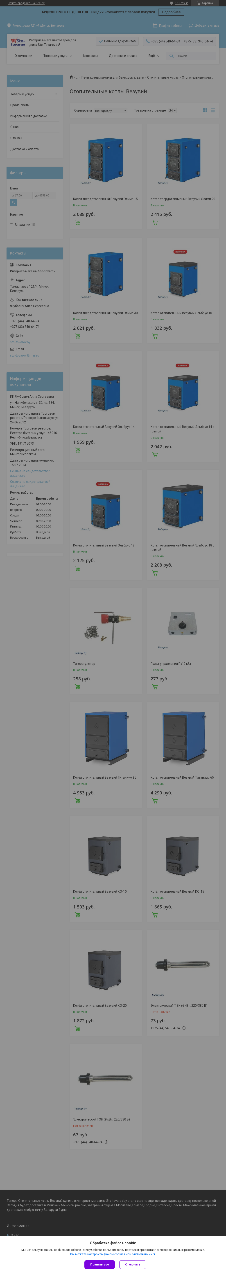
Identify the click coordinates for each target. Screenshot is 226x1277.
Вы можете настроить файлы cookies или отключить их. (111, 1254)
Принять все (99, 1264)
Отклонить (132, 1264)
